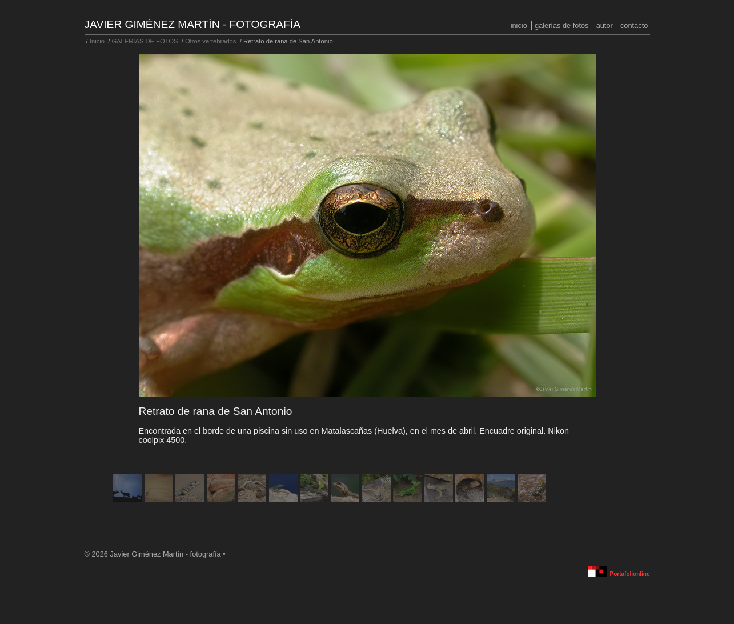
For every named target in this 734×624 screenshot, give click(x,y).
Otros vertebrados (210, 41)
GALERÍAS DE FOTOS (562, 25)
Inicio (519, 25)
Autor (604, 25)
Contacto (634, 25)
